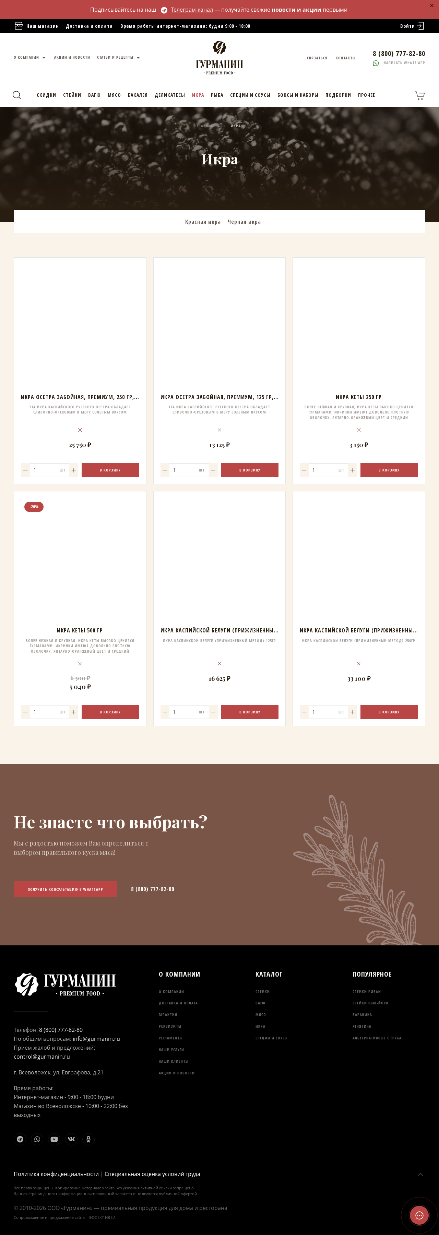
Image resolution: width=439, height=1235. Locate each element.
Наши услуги (171, 1049)
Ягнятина (362, 1026)
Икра (198, 95)
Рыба (217, 95)
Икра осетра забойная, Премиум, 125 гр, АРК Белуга (233, 397)
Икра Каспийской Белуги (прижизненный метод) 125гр (238, 630)
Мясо (114, 95)
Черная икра (244, 221)
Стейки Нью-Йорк (371, 1002)
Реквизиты (170, 1026)
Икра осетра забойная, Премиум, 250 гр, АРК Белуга (93, 397)
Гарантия (168, 1014)
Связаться (317, 57)
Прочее (366, 95)
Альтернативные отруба (377, 1037)
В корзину (110, 470)
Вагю (94, 95)
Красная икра (203, 221)
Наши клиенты (174, 1061)
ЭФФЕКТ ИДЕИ (102, 1217)
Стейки (72, 95)
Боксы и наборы (298, 95)
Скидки (46, 95)
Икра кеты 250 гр (359, 397)
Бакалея (138, 95)
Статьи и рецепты (119, 58)
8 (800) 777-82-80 (152, 889)
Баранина (362, 1014)
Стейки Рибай (367, 991)
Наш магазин (36, 26)
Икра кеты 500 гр (80, 630)
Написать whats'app (399, 62)
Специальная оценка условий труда (152, 1174)
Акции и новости (72, 57)
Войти (412, 26)
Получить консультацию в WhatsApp (65, 889)
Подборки (338, 95)
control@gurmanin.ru (42, 1056)
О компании (30, 58)
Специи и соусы (250, 95)
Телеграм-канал (187, 9)
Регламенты (171, 1037)
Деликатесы (170, 95)
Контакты (346, 57)
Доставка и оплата (89, 26)
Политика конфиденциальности (56, 1174)
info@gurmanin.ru (96, 1038)
